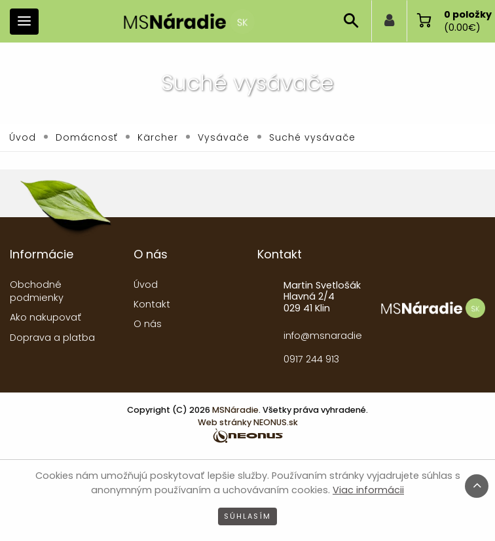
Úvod (22, 137)
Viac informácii (368, 490)
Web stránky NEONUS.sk (248, 422)
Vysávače (223, 137)
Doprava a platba (52, 337)
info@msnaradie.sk (322, 335)
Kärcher (158, 137)
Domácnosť (87, 137)
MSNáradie (235, 409)
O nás (148, 323)
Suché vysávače (312, 137)
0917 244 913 (311, 359)
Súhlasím (247, 516)
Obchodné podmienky (37, 291)
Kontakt (152, 304)
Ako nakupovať (45, 317)
